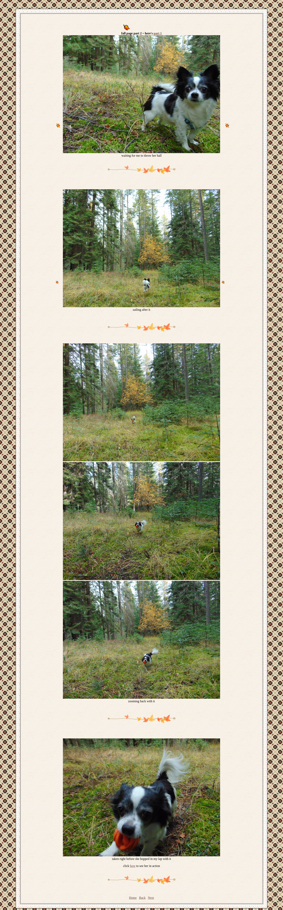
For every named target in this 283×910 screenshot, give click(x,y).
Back (142, 897)
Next (151, 897)
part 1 (158, 33)
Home (133, 897)
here (132, 866)
